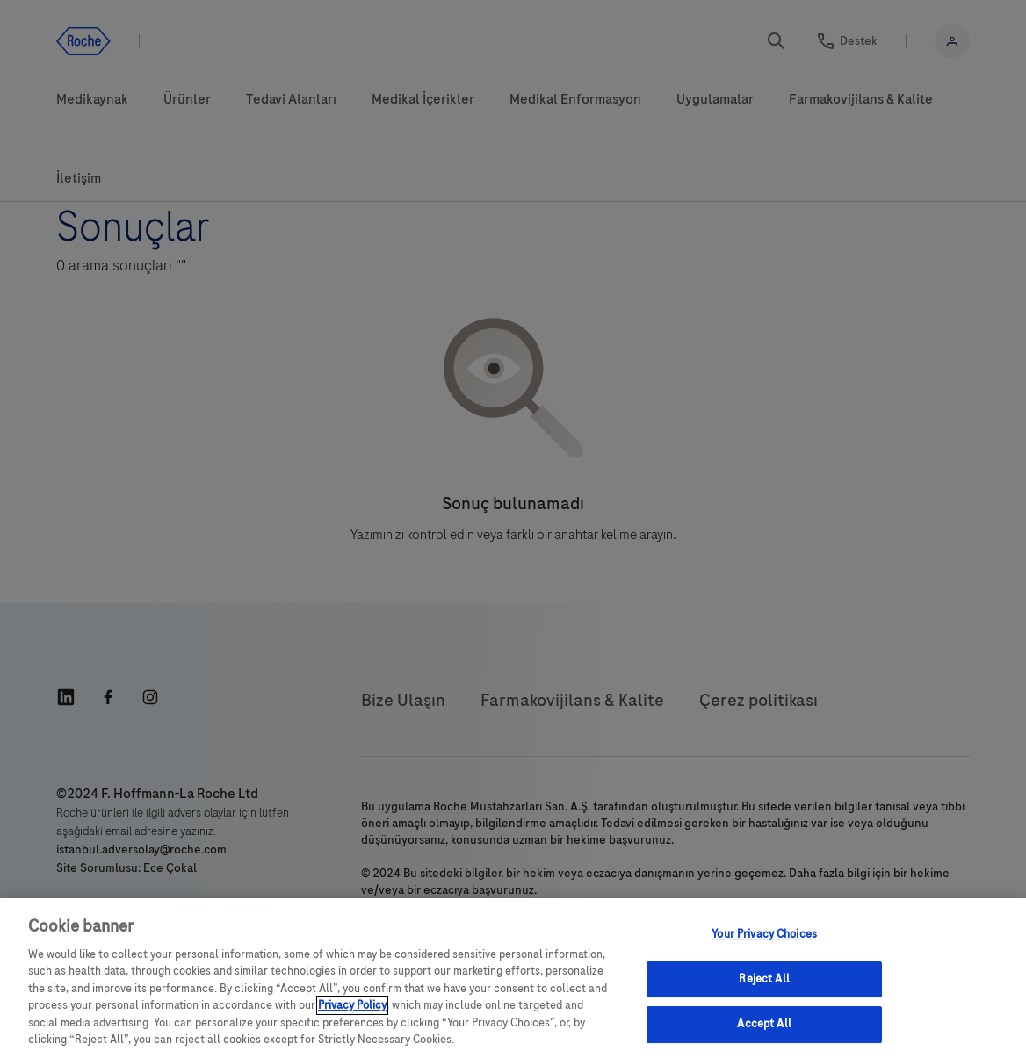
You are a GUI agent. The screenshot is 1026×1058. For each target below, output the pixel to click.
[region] (513, 978)
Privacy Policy (352, 1005)
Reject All (764, 979)
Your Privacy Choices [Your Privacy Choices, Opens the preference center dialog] (764, 934)
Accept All (764, 1024)
